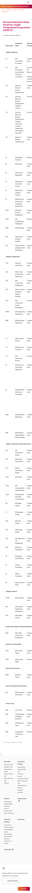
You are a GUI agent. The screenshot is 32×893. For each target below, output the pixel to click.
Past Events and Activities (7, 842)
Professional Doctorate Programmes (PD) (23, 776)
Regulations (5, 11)
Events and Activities (7, 821)
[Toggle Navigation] (28, 2)
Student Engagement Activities (8, 830)
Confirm (23, 889)
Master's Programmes (19, 9)
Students (9, 9)
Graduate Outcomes (8, 775)
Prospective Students (21, 763)
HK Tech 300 (8, 849)
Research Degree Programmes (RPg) (22, 769)
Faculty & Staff (22, 800)
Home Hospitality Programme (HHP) (8, 835)
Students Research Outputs (8, 770)
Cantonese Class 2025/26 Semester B (8, 826)
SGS (3, 9)
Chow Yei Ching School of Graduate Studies (15, 6)
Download (20, 787)
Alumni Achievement (8, 779)
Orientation (21, 819)
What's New (6, 838)
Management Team (8, 767)
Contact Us (6, 783)
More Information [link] (13, 881)
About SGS (7, 761)
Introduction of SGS (8, 764)
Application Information (20, 791)
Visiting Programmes (22, 785)
